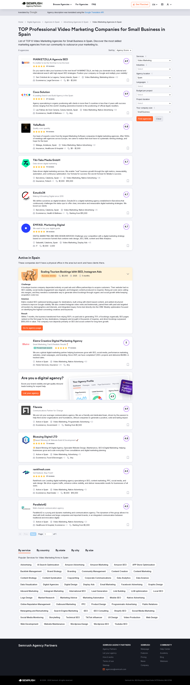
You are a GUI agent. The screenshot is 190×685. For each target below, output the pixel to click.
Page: (40, 534)
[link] (81, 4)
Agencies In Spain (52, 22)
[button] (155, 4)
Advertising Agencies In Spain (76, 22)
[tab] (24, 550)
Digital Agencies (34, 22)
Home (20, 22)
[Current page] (48, 534)
